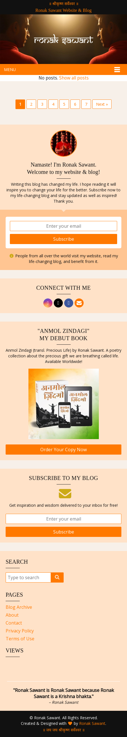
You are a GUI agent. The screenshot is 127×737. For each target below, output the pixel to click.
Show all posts (74, 78)
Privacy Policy (20, 631)
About (12, 615)
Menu (10, 69)
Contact (14, 623)
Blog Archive (19, 607)
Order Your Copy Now (63, 449)
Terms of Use (20, 639)
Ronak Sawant (92, 723)
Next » (102, 104)
